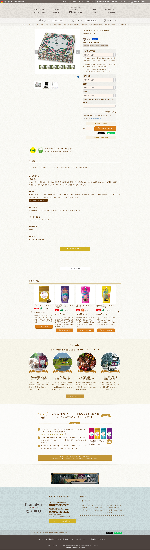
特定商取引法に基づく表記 (114, 510)
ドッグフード (32, 24)
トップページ (86, 501)
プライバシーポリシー (113, 507)
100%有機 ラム (86, 24)
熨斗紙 (86, 84)
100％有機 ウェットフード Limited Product (66, 24)
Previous (36, 52)
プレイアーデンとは (76, 396)
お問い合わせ (98, 510)
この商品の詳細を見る (76, 248)
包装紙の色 (87, 76)
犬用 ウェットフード (45, 24)
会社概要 (109, 512)
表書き (86, 91)
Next (78, 52)
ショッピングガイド (100, 505)
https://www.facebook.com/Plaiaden (52, 434)
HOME (23, 24)
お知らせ (84, 510)
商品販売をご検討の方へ (114, 505)
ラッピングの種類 (90, 51)
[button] (31, 312)
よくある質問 (98, 507)
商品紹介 (84, 507)
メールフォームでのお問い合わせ (63, 521)
